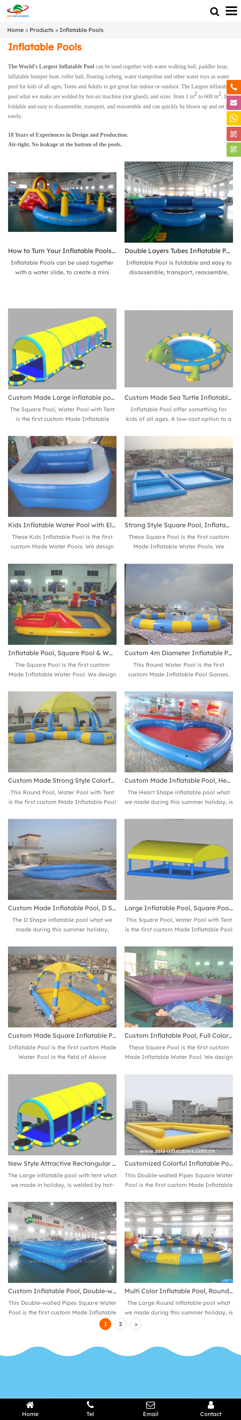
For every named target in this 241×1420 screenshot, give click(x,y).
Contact (211, 1409)
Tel (90, 1409)
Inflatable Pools (82, 30)
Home (15, 30)
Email (150, 1409)
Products (42, 30)
